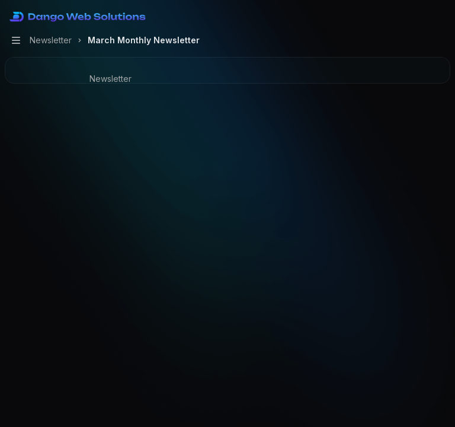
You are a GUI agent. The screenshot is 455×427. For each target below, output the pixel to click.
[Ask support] (120, 127)
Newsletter (110, 79)
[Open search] (417, 16)
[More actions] (440, 16)
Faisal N (251, 145)
